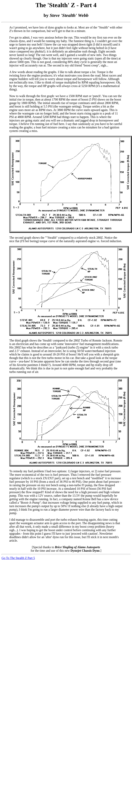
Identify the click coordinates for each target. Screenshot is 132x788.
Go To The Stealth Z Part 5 (18, 558)
